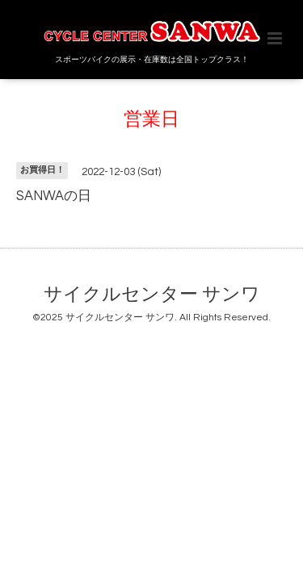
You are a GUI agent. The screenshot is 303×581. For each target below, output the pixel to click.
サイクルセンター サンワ (152, 295)
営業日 (151, 120)
